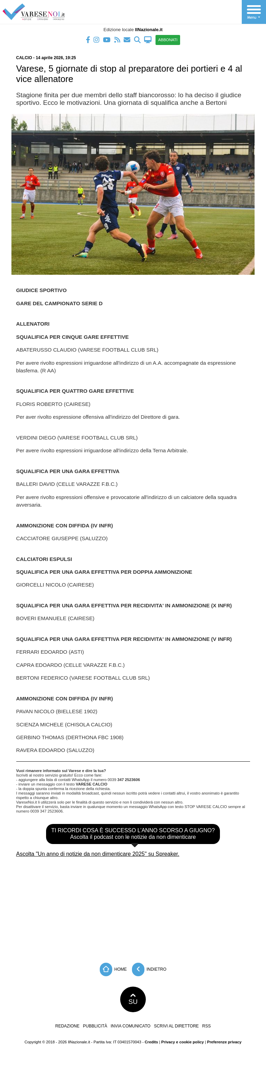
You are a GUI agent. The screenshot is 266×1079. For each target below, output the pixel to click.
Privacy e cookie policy (182, 1042)
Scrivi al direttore (176, 1026)
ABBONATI (168, 40)
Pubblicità (95, 1026)
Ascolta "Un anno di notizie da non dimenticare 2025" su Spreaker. (97, 854)
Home (113, 969)
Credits (151, 1042)
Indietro (149, 969)
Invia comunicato (131, 1026)
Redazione (67, 1026)
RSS (206, 1026)
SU (133, 999)
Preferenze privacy (224, 1042)
